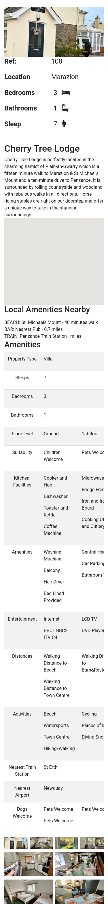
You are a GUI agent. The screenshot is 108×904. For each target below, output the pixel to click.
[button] (54, 253)
